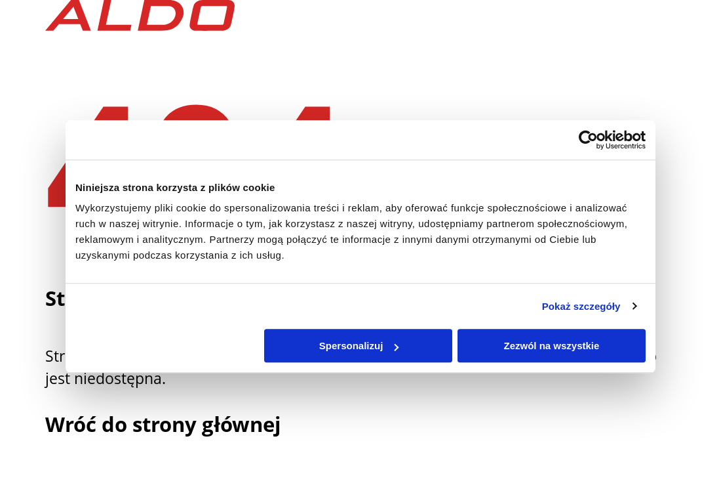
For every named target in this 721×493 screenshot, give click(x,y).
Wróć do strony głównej (163, 424)
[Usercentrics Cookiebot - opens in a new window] (588, 140)
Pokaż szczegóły (581, 306)
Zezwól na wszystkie (552, 345)
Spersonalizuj (359, 345)
